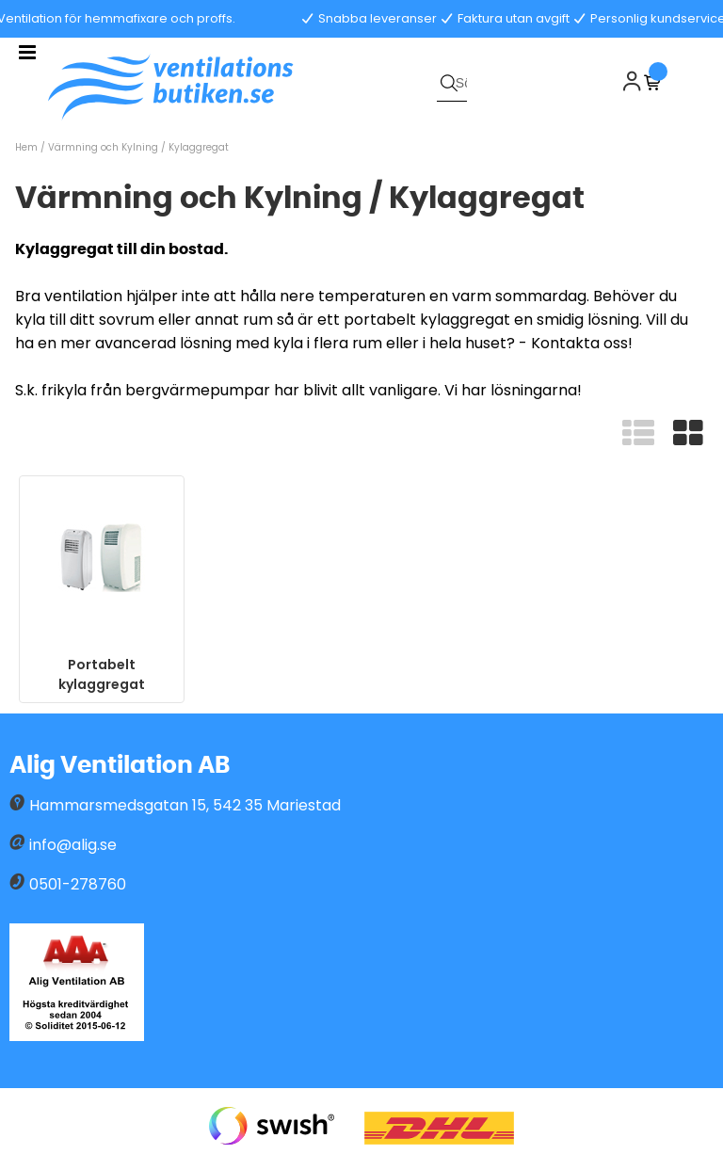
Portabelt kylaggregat (101, 674)
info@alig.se (73, 845)
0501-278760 (77, 884)
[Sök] (452, 83)
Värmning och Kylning (103, 147)
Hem (26, 147)
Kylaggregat (199, 147)
